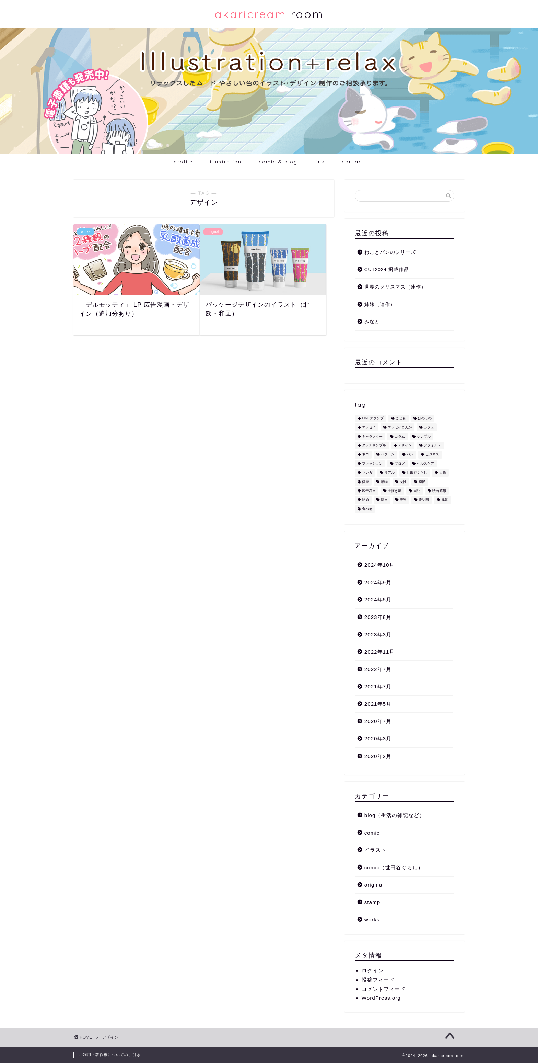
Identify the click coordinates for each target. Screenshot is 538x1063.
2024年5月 (377, 599)
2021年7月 (377, 686)
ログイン (373, 970)
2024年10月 (379, 565)
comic (372, 833)
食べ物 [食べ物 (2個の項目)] (367, 509)
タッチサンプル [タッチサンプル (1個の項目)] (374, 445)
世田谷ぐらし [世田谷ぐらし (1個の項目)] (417, 473)
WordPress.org (381, 998)
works (372, 920)
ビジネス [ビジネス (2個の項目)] (432, 454)
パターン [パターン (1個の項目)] (388, 454)
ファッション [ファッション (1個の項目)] (372, 463)
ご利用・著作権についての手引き (110, 1055)
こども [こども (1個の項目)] (401, 418)
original (374, 885)
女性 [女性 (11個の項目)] (403, 482)
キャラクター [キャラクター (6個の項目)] (372, 436)
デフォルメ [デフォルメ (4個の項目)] (432, 445)
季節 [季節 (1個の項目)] (422, 482)
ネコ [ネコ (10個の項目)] (365, 454)
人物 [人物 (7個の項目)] (442, 473)
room (269, 14)
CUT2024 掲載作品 (386, 269)
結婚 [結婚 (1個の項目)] (365, 500)
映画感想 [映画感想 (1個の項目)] (439, 491)
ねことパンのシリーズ (390, 252)
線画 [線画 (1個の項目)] (384, 500)
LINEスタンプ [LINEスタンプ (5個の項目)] (373, 418)
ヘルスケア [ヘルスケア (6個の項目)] (425, 463)
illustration (226, 162)
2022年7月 (377, 669)
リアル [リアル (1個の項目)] (389, 473)
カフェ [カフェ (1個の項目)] (429, 427)
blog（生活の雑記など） (394, 815)
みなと (372, 321)
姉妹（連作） (379, 304)
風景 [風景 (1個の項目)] (444, 500)
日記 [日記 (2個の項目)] (416, 491)
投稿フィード (378, 980)
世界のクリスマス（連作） (395, 287)
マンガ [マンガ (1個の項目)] (367, 473)
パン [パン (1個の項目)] (410, 454)
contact (353, 162)
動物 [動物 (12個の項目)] (384, 482)
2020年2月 (377, 756)
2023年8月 (377, 617)
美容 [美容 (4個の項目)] (403, 500)
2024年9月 (377, 582)
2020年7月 (377, 721)
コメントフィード (384, 989)
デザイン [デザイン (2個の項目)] (405, 445)
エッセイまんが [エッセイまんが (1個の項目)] (400, 427)
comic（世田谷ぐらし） (394, 867)
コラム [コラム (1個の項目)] (400, 436)
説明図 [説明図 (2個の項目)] (424, 500)
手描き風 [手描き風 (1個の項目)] (394, 491)
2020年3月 (377, 739)
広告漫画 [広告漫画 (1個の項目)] (369, 491)
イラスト (375, 850)
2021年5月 (377, 704)
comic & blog (278, 162)
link (320, 162)
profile (183, 162)
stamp (372, 902)
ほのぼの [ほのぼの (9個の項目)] (425, 418)
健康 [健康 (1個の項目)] (365, 482)
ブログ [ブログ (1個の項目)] (400, 463)
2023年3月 (377, 634)
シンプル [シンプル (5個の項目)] (424, 436)
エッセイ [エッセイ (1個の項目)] (369, 427)
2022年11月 (379, 652)
